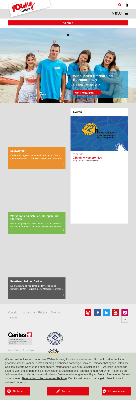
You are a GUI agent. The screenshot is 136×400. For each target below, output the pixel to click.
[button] (124, 319)
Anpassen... (68, 391)
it (127, 5)
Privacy (43, 312)
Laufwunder (18, 150)
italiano (12, 317)
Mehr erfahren (84, 92)
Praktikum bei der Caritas (26, 281)
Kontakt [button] (68, 22)
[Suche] (119, 5)
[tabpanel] (68, 65)
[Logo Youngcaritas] (29, 9)
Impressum (28, 312)
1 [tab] (68, 35)
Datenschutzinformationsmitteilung (44, 378)
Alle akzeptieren (116, 391)
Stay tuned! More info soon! (99, 157)
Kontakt (13, 312)
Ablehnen (18, 391)
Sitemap (56, 312)
